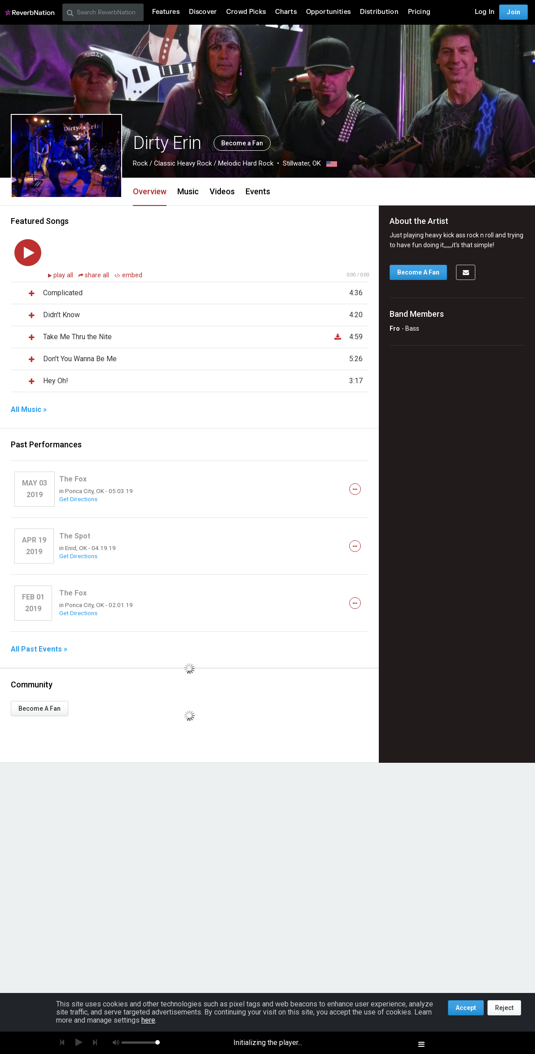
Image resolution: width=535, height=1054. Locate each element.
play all (64, 275)
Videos (222, 191)
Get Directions (78, 499)
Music (188, 191)
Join (513, 12)
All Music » (29, 410)
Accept (466, 1007)
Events (258, 191)
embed (128, 275)
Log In (485, 12)
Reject (504, 1007)
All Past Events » (39, 649)
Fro (395, 328)
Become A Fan (39, 708)
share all (95, 275)
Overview (150, 191)
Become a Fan (242, 143)
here (148, 1020)
